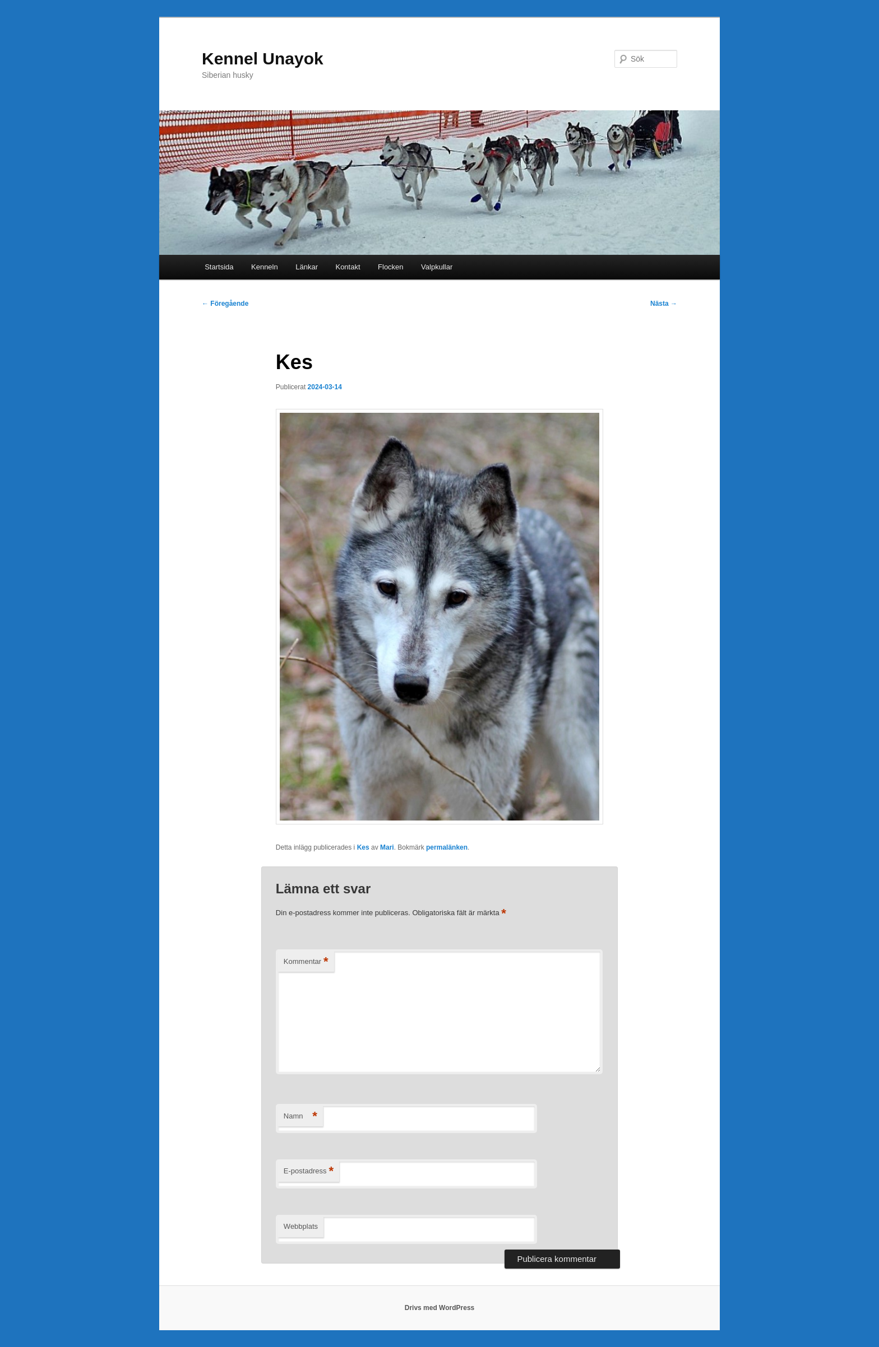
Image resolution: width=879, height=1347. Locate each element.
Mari (387, 847)
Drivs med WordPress (440, 1308)
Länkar (306, 267)
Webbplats (301, 1226)
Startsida (219, 267)
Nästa (663, 303)
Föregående (225, 303)
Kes (363, 847)
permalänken (447, 847)
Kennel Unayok (262, 58)
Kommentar (306, 962)
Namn (300, 1116)
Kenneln (264, 267)
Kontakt (347, 267)
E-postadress (309, 1171)
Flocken (391, 267)
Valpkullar (436, 267)
